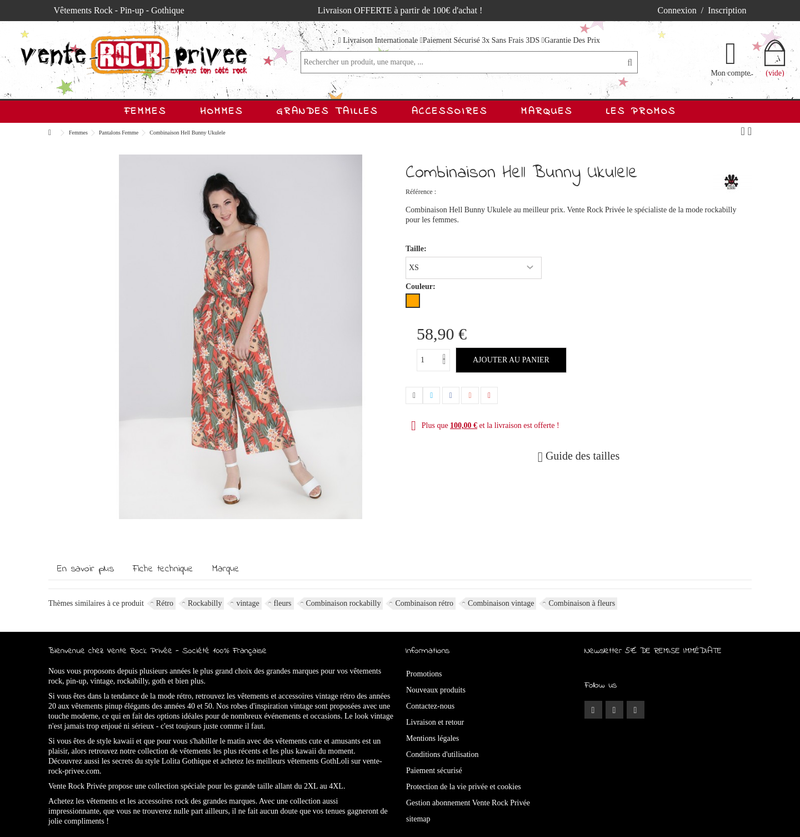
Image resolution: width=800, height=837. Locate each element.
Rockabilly (205, 603)
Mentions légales (432, 738)
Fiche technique (163, 569)
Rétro (164, 603)
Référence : (421, 192)
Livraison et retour (435, 722)
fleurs (283, 603)
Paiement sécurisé (434, 770)
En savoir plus (85, 569)
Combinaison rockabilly (343, 603)
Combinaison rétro (424, 603)
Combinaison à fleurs (581, 603)
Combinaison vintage (501, 603)
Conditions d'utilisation (442, 754)
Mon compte (730, 73)
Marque (225, 569)
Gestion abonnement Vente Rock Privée (468, 803)
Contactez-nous (430, 706)
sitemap (418, 819)
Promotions (424, 674)
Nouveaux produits (436, 690)
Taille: (417, 249)
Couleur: (421, 286)
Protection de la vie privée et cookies (463, 787)
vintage (247, 603)
